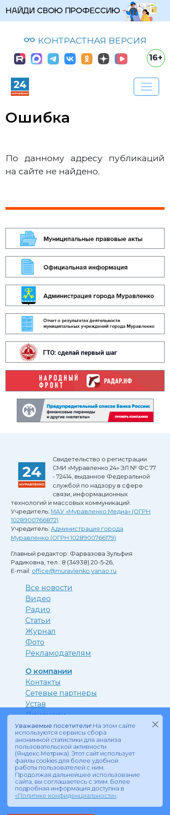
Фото (34, 642)
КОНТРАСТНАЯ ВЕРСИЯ (85, 40)
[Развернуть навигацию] (146, 87)
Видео (38, 598)
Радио (37, 609)
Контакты (43, 682)
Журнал (40, 631)
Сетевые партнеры (61, 693)
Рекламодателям (58, 653)
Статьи (38, 620)
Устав (35, 704)
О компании (48, 671)
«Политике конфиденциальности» (66, 795)
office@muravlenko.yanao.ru (74, 571)
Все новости (49, 587)
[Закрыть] (155, 724)
